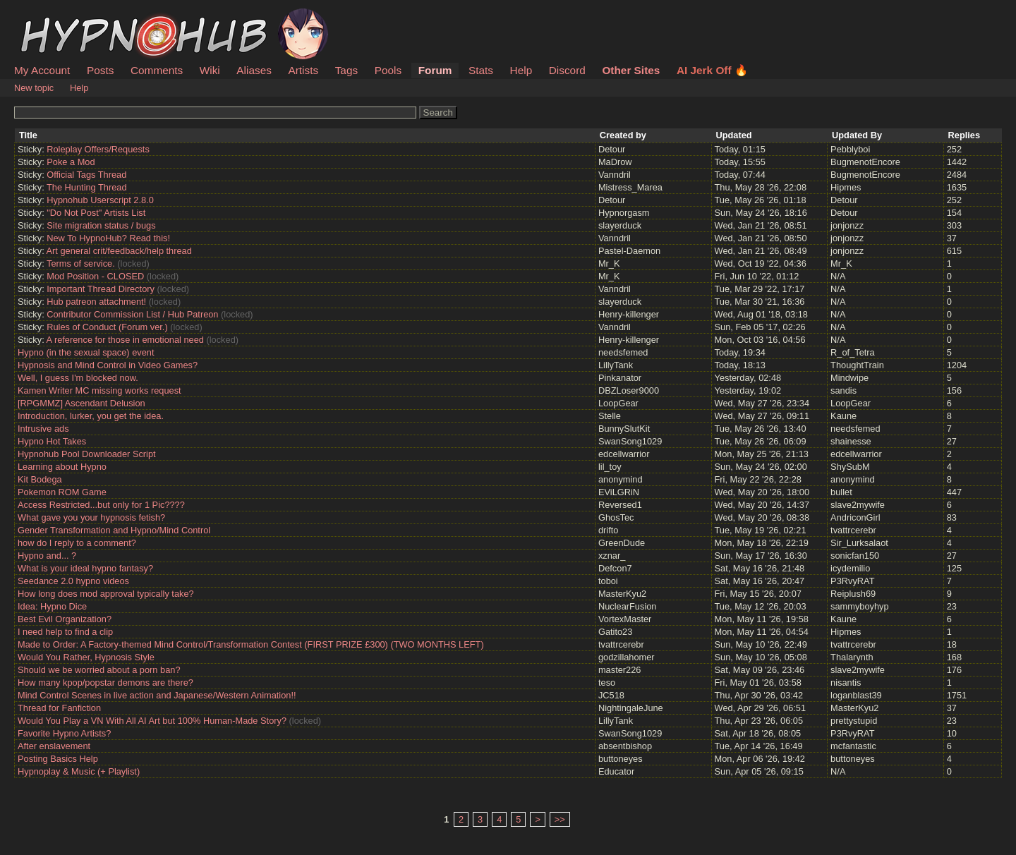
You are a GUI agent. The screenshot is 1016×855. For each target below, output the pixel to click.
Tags (346, 70)
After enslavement (54, 746)
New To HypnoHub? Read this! (108, 238)
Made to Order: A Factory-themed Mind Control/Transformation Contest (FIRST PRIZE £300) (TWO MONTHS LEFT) (251, 644)
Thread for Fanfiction (59, 708)
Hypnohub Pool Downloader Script (87, 454)
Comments (157, 70)
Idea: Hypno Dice (52, 606)
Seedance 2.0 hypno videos (73, 581)
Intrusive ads (43, 428)
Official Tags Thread (86, 174)
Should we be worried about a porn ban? (99, 670)
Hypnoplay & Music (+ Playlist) (79, 771)
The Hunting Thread (87, 187)
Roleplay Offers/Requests (98, 149)
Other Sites (631, 70)
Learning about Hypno (62, 466)
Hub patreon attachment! (96, 301)
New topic (34, 88)
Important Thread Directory (101, 289)
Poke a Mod (71, 162)
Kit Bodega (40, 479)
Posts (100, 70)
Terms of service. (81, 263)
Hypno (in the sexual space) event (86, 352)
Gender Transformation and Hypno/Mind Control (114, 530)
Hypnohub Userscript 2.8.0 (100, 200)
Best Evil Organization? (64, 619)
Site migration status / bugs (101, 225)
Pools (388, 70)
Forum (435, 70)
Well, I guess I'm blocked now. (78, 377)
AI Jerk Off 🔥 (712, 70)
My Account (42, 70)
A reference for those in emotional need (125, 339)
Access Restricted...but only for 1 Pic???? (101, 504)
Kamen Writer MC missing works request (99, 390)
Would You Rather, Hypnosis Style (86, 657)
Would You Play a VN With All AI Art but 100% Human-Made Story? (152, 720)
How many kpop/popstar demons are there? (105, 682)
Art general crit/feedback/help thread (119, 250)
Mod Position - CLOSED (95, 276)
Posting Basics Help (58, 758)
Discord (567, 70)
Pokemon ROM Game (62, 492)
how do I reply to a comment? (77, 543)
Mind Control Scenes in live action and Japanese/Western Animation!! (157, 695)
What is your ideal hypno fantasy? (85, 568)
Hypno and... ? (47, 555)
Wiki (210, 70)
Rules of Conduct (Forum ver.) (107, 327)
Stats (480, 70)
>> (560, 819)
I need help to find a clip (65, 631)
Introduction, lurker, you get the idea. (91, 416)
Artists (303, 70)
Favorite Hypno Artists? (64, 733)
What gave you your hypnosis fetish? (91, 517)
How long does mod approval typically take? (106, 593)
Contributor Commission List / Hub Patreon (132, 314)
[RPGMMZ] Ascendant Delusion (81, 403)
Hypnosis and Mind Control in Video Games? (108, 365)
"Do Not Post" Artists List (96, 212)
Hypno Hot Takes (52, 441)
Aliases (254, 70)
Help (521, 70)
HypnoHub (53, 16)
